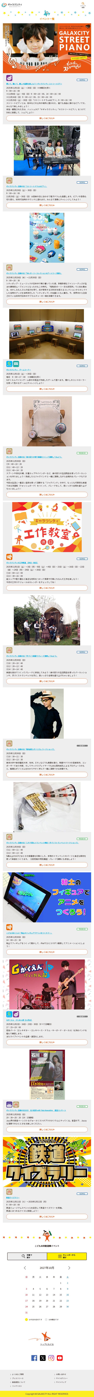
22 (61, 1300)
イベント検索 (83, 6)
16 (67, 1294)
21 (54, 1300)
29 (61, 1306)
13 (47, 1294)
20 (47, 1300)
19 (40, 1300)
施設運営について (18, 1382)
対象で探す (29, 1256)
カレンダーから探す (69, 1256)
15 (61, 1294)
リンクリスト (17, 1386)
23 (67, 1300)
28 (54, 1306)
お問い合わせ (61, 1374)
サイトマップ (61, 1382)
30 (67, 1306)
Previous (24, 1268)
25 (33, 1306)
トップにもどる (47, 1344)
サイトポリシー (62, 1378)
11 (33, 1294)
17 (26, 1300)
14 (54, 1294)
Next (69, 1268)
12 (40, 1294)
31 (26, 1312)
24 (26, 1306)
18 (33, 1300)
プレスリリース (17, 1378)
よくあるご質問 (18, 1374)
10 (26, 1294)
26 (40, 1306)
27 (47, 1306)
